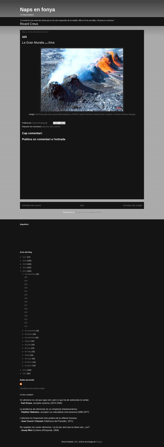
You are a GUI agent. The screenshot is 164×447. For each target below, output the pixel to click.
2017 (25, 257)
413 (25, 319)
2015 (25, 264)
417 (25, 305)
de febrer (28, 362)
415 (25, 312)
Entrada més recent (31, 205)
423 (25, 284)
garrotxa (45, 127)
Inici (82, 205)
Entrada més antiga (132, 205)
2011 (25, 373)
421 (25, 291)
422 (25, 288)
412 (25, 323)
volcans (57, 127)
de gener (28, 366)
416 (25, 309)
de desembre (30, 274)
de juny (28, 348)
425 (25, 277)
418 (25, 302)
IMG (51, 127)
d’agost (28, 341)
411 (25, 326)
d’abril (27, 355)
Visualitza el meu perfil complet (32, 388)
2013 (25, 271)
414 (25, 316)
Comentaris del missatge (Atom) (88, 212)
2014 (25, 268)
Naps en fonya (37, 9)
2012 (25, 370)
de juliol (28, 345)
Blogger (99, 442)
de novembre (30, 331)
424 (25, 281)
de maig (28, 352)
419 (25, 298)
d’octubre (29, 334)
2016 (25, 261)
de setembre (30, 338)
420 (25, 295)
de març (28, 359)
